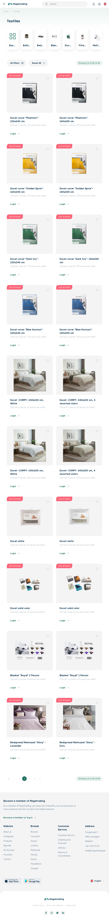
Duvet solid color (20, 608)
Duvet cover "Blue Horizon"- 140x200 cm (76, 331)
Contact (7, 859)
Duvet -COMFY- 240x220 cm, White (27, 402)
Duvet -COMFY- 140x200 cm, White (27, 472)
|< (9, 778)
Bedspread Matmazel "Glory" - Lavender (28, 744)
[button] (98, 39)
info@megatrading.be (95, 850)
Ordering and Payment (64, 842)
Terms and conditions (54, 905)
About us (7, 832)
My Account (8, 850)
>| (39, 778)
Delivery (62, 848)
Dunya (34, 841)
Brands (35, 826)
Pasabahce (36, 864)
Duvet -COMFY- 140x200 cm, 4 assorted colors (77, 472)
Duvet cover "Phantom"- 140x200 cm (74, 119)
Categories (8, 836)
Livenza (34, 845)
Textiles (16, 11)
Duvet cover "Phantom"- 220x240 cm (24, 119)
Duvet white (17, 541)
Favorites (7, 854)
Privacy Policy (38, 905)
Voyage (34, 868)
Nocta (33, 859)
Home (5, 11)
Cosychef (35, 836)
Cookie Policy (71, 905)
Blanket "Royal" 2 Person (24, 675)
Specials (7, 845)
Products (7, 841)
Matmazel (35, 850)
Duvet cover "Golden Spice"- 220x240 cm (27, 190)
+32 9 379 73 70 (92, 846)
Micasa (34, 854)
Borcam (34, 832)
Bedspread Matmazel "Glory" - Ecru (77, 744)
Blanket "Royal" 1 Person (74, 675)
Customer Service (66, 835)
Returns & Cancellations (64, 854)
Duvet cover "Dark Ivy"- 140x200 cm (79, 260)
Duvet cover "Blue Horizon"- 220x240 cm (26, 331)
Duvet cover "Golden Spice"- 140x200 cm (76, 190)
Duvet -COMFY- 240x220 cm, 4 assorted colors (77, 402)
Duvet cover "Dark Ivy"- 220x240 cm (24, 260)
